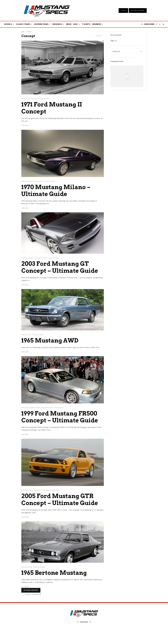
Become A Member (137, 10)
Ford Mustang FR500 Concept (30, 407)
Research (57, 24)
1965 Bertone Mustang (54, 572)
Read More (24, 125)
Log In (123, 10)
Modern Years (41, 24)
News (69, 24)
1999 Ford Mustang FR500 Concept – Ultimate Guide (59, 417)
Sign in (113, 40)
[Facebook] (156, 24)
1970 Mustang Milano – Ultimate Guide (55, 191)
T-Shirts (86, 24)
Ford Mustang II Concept (29, 98)
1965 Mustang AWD (49, 340)
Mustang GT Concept (40, 258)
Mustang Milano (39, 181)
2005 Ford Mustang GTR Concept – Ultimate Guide (59, 499)
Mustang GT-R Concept (41, 490)
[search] (141, 51)
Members (96, 24)
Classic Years (23, 24)
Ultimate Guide (50, 181)
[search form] (124, 51)
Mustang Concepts (43, 98)
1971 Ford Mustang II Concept (51, 108)
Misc (75, 24)
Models (8, 24)
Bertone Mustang (26, 567)
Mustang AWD (26, 334)
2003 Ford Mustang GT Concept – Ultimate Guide (59, 267)
